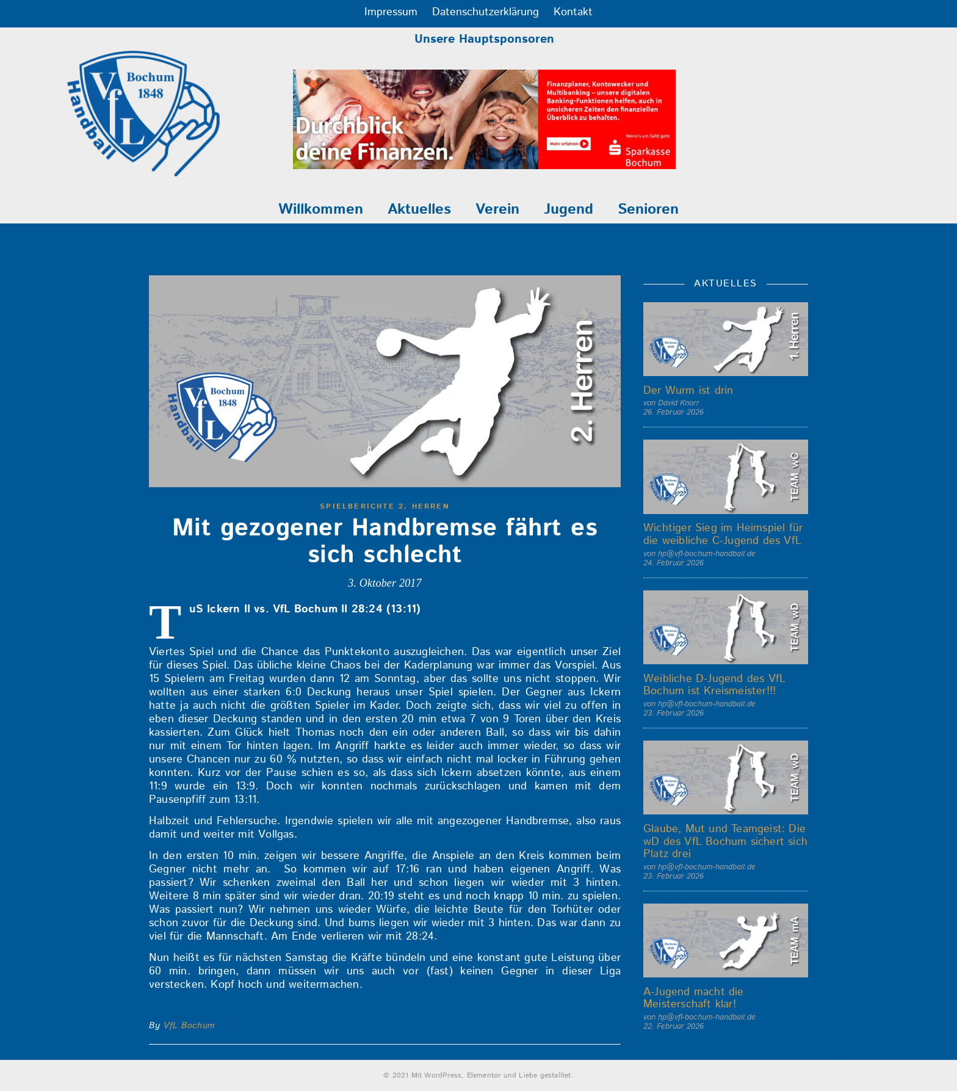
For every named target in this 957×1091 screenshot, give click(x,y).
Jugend (568, 209)
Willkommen (320, 209)
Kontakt (573, 12)
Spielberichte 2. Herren (385, 506)
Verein (497, 209)
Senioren (648, 209)
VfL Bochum (189, 1026)
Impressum (390, 12)
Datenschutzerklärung (485, 12)
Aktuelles (419, 209)
